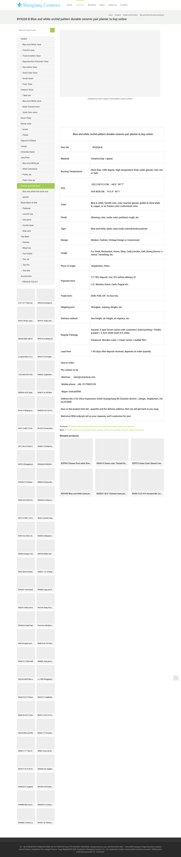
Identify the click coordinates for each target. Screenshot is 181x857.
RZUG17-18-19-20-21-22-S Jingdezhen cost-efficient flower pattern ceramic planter (26, 769)
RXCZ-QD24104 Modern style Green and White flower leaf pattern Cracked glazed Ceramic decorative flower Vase (26, 572)
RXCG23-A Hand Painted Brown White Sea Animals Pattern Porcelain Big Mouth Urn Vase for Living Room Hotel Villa (26, 625)
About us (113, 5)
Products (80, 5)
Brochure (92, 5)
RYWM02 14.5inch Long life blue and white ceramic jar (26, 823)
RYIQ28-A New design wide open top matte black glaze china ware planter (101, 426)
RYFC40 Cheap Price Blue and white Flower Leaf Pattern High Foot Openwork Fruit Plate (45, 608)
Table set (27, 95)
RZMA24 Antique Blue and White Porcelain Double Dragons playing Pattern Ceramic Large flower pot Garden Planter (45, 482)
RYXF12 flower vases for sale (26, 321)
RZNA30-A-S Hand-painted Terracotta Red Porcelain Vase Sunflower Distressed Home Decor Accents (45, 805)
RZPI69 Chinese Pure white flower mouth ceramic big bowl (76, 463)
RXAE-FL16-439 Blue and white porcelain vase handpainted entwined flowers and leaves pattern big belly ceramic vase (45, 392)
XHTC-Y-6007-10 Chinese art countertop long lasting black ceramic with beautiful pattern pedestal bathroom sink (26, 428)
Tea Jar (26, 259)
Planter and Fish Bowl (30, 186)
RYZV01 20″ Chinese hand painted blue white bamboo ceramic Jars (45, 823)
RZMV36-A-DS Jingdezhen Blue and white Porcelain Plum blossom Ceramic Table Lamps (26, 392)
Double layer (28, 225)
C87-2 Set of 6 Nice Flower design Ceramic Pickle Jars (26, 446)
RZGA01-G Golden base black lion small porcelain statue (45, 446)
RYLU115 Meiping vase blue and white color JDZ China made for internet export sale (26, 410)
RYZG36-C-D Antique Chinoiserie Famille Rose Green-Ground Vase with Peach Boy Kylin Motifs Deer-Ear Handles (26, 482)
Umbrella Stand (27, 152)
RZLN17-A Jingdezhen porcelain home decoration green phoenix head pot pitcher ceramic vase (45, 697)
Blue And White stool (32, 101)
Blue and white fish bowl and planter (35, 194)
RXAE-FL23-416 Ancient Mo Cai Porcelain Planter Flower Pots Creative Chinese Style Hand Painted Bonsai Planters (147, 493)
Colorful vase (28, 50)
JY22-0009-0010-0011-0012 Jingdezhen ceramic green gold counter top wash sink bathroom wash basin (26, 374)
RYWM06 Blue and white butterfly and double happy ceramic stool (26, 805)
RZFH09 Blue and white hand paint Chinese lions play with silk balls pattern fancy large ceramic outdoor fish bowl (76, 493)
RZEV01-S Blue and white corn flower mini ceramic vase (26, 608)
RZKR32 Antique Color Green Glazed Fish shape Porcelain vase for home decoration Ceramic (26, 554)
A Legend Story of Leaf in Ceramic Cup (26, 357)
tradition (122, 849)
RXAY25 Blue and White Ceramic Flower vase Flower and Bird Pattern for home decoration (26, 733)
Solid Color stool (30, 112)
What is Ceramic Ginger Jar (45, 518)
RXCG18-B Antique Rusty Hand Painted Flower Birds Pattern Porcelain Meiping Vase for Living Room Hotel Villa (45, 303)
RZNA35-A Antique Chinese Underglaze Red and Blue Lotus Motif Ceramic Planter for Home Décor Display (45, 500)
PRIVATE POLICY (32, 282)
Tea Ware (25, 236)
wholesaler (100, 852)
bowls (25, 129)
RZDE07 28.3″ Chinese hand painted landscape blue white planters (112, 493)
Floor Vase (27, 84)
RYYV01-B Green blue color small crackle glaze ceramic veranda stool (45, 428)
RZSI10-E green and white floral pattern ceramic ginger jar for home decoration (26, 643)
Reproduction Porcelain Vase (35, 61)
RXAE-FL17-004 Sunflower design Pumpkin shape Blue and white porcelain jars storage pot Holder (26, 661)
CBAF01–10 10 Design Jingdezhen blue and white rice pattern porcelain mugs (45, 572)
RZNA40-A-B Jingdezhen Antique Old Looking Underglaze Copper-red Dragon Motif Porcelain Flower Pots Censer (45, 769)
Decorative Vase (30, 67)
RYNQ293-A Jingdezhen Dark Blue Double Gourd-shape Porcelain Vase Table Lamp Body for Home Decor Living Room (26, 787)
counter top (28, 214)
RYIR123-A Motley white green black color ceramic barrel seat (45, 339)
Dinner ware (26, 123)
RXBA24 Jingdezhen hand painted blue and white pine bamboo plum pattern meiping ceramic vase (45, 374)
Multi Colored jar (30, 169)
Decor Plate (26, 118)
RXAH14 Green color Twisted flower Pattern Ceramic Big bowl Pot (112, 463)
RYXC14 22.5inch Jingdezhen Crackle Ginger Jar (26, 536)
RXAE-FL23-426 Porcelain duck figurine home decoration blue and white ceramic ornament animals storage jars (26, 500)
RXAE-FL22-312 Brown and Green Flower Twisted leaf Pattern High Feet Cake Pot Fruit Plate (26, 697)
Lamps (24, 146)
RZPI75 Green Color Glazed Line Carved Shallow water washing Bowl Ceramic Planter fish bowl (147, 463)
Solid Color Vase (30, 73)
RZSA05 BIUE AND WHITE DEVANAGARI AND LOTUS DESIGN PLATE (26, 339)
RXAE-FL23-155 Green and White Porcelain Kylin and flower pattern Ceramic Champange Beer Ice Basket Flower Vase (45, 643)
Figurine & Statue (28, 140)
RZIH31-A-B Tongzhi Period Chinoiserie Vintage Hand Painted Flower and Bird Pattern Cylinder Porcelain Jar (45, 357)
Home (69, 5)
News (102, 5)
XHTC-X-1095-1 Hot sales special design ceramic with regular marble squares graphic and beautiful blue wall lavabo (26, 518)
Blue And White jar (31, 163)
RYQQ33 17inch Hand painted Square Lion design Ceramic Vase (26, 590)
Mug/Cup (27, 248)
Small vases (28, 78)
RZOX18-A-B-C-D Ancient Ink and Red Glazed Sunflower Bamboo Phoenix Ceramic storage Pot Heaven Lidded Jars (26, 715)
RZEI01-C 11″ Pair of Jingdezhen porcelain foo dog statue (26, 751)
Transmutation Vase (32, 56)
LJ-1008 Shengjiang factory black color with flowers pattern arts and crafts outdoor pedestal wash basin (45, 679)
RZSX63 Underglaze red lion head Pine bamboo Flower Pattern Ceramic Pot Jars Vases (45, 536)
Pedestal (26, 208)
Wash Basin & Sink (29, 202)
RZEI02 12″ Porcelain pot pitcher (45, 733)
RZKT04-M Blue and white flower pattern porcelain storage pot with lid (45, 554)
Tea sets (26, 270)
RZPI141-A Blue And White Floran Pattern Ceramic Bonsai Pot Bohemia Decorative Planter (45, 321)
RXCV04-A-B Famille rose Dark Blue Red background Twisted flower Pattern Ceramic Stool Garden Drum (45, 787)
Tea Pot (26, 265)
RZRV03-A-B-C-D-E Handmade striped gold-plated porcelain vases (45, 410)
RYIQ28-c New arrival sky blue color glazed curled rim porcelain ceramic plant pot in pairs (104, 430)
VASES (24, 39)
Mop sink (27, 231)
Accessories (26, 276)
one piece (27, 219)
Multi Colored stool (31, 107)
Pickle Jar (27, 174)
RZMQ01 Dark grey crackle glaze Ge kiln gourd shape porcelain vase (45, 661)
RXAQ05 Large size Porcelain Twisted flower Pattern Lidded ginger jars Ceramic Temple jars (45, 590)
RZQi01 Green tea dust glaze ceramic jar (45, 751)
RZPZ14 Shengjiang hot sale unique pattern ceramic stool (26, 464)
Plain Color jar (29, 180)
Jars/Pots (25, 157)
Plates (25, 135)
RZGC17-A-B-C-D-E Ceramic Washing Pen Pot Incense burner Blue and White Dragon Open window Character (45, 715)
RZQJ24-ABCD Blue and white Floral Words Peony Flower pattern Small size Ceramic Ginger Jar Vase (26, 679)
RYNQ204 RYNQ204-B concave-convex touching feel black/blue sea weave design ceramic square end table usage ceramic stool (45, 464)
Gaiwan (26, 242)
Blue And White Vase (32, 44)
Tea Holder (27, 253)
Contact (123, 5)
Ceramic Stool (27, 90)
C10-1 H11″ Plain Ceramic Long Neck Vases (26, 303)
